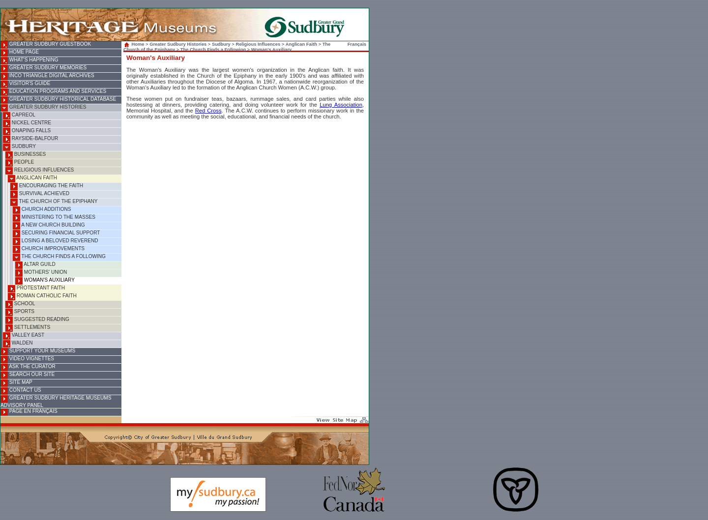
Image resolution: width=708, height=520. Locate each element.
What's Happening (29, 60)
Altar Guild (35, 265)
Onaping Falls (27, 131)
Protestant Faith (36, 288)
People (19, 163)
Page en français (29, 412)
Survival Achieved (39, 194)
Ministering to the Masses (54, 218)
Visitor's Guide (25, 84)
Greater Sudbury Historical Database (58, 100)
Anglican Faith (32, 178)
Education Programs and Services (53, 92)
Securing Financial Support (56, 233)
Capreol (19, 115)
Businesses (25, 155)
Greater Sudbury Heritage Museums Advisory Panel (55, 401)
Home (135, 44)
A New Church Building (49, 226)
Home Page (19, 53)
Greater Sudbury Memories (43, 68)
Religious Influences (39, 170)
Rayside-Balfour (30, 139)
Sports (19, 312)
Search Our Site (27, 375)
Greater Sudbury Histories (43, 108)
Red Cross (208, 111)
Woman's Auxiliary (45, 281)
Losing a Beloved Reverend (55, 241)
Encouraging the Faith (46, 186)
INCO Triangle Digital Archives (47, 76)
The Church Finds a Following (59, 257)
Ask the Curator (28, 367)
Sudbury (19, 147)
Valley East (23, 336)
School (20, 304)
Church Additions (42, 210)
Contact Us (20, 391)
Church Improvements (49, 249)
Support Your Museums (37, 351)
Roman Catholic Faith (42, 296)
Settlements (27, 328)
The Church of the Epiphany (54, 202)
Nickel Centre (27, 123)
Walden (18, 343)
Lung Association (341, 105)
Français (357, 44)
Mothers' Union (41, 273)
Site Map (16, 383)
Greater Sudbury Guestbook (45, 45)
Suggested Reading (37, 320)
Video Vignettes (27, 359)
